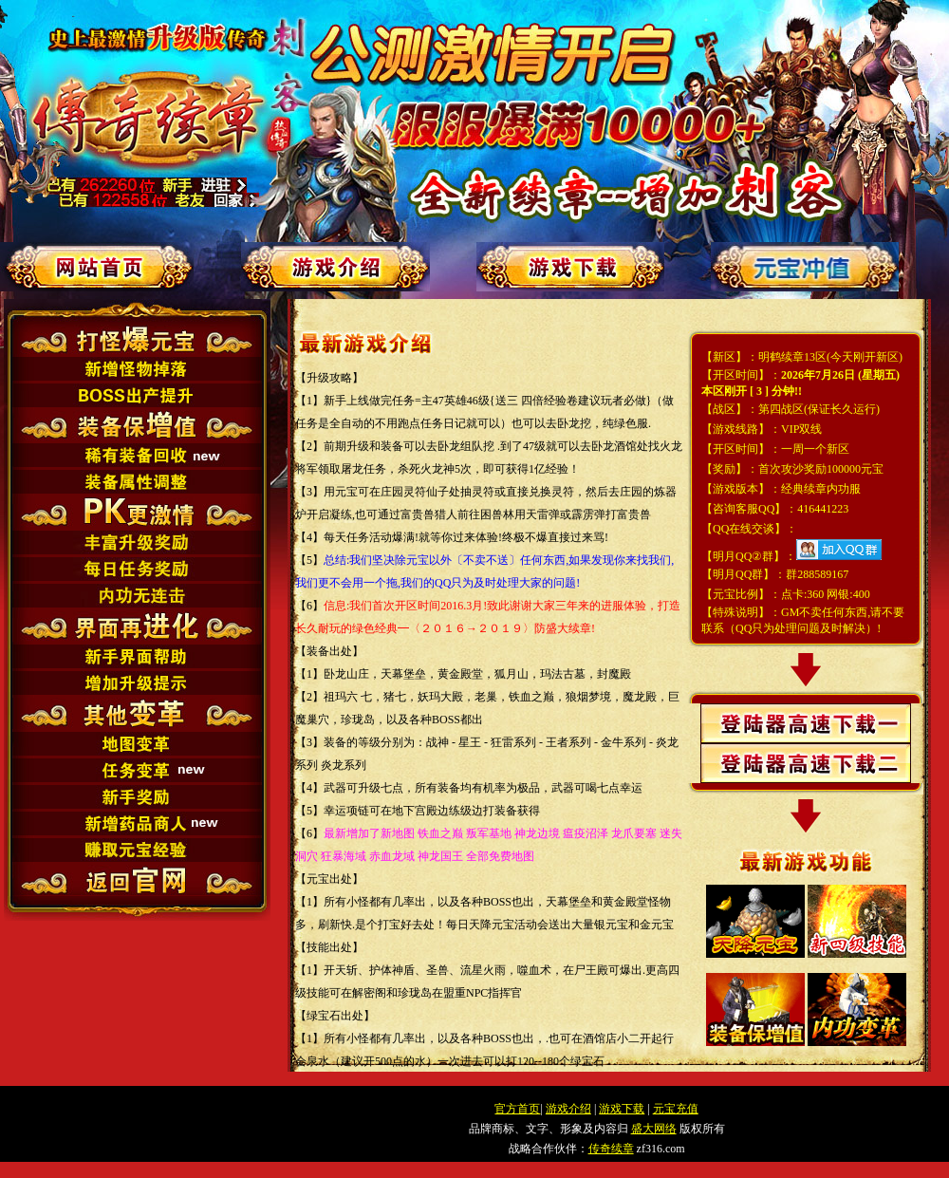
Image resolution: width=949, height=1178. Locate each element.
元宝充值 (675, 1108)
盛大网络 (654, 1128)
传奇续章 (611, 1148)
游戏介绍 (568, 1108)
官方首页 (517, 1108)
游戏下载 (621, 1108)
